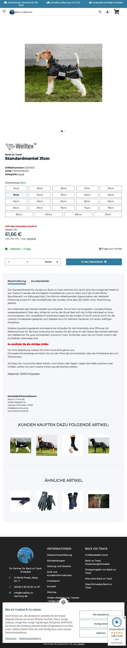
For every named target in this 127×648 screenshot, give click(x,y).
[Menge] (27, 262)
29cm (114, 188)
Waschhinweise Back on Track (98, 586)
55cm (90, 201)
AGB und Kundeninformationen (59, 574)
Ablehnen (98, 633)
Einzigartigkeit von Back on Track (100, 571)
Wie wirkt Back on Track (98, 578)
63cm (19, 207)
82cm (22, 214)
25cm (66, 188)
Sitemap (51, 592)
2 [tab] (65, 131)
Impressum (13, 638)
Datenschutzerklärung (32, 638)
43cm (114, 194)
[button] (100, 12)
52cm (66, 201)
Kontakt (51, 586)
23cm (43, 188)
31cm (19, 194)
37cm (66, 194)
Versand (31, 238)
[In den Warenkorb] (7, 19)
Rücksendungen (56, 560)
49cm (43, 201)
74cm (90, 207)
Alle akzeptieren (98, 614)
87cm (52, 214)
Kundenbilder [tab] (40, 281)
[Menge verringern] (8, 262)
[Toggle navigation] (4, 10)
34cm (43, 194)
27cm (90, 188)
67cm (43, 207)
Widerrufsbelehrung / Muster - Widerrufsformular (63, 599)
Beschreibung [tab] (17, 281)
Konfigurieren (98, 624)
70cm (66, 207)
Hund (21, 174)
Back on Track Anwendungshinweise (97, 562)
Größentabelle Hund (96, 555)
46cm (19, 201)
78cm (114, 207)
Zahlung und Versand (59, 566)
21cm (19, 188)
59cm (114, 201)
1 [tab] (62, 131)
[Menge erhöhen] (57, 262)
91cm (111, 214)
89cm (81, 214)
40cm (90, 194)
